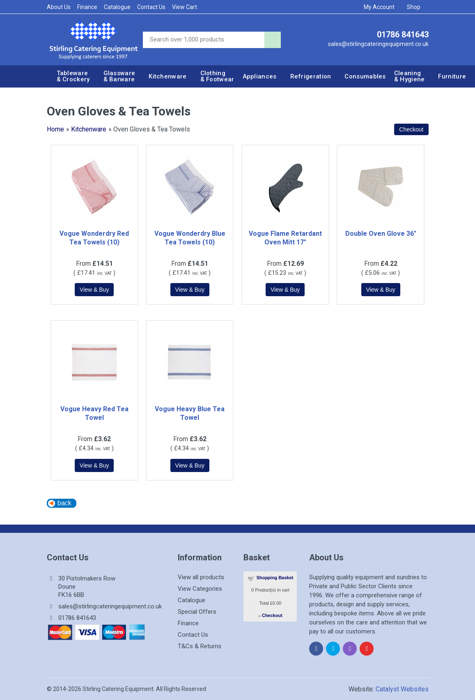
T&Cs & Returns (199, 646)
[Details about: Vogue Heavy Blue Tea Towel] (189, 465)
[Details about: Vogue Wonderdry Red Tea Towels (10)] (94, 289)
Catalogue (117, 7)
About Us (59, 7)
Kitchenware (88, 129)
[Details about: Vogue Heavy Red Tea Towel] (94, 465)
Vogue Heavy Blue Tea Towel (190, 413)
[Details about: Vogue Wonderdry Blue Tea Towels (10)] (189, 289)
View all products (201, 577)
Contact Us (151, 7)
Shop (416, 7)
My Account (382, 7)
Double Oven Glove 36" (380, 233)
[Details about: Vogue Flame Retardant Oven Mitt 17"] (285, 289)
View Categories (200, 588)
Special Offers (197, 611)
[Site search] (204, 40)
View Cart (184, 7)
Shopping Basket (275, 577)
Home (55, 129)
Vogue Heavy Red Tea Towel (94, 413)
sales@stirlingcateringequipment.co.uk (378, 44)
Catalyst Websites (402, 689)
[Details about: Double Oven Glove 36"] (380, 289)
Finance (87, 7)
